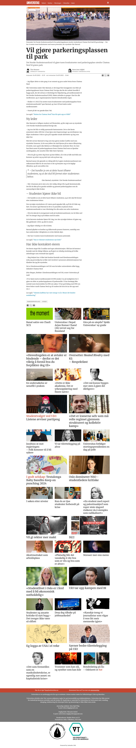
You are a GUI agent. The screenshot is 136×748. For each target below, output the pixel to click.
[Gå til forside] (33, 2)
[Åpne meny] (108, 2)
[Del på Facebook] (102, 75)
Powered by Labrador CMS (68, 745)
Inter (73, 3)
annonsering (95, 690)
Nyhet (44, 3)
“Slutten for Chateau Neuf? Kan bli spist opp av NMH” (52, 114)
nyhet (44, 301)
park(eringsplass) (33, 301)
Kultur (50, 3)
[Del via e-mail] (108, 75)
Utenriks (66, 3)
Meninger (57, 3)
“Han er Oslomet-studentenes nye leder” (47, 240)
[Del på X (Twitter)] (105, 75)
